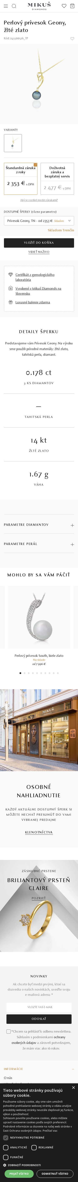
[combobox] (39, 220)
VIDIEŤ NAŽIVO (39, 252)
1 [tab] (20, 673)
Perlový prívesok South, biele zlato (39, 656)
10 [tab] (58, 673)
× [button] (73, 1087)
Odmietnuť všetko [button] (55, 1174)
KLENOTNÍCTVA (39, 832)
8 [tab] (49, 673)
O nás (8, 1078)
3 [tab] (28, 673)
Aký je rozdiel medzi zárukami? (39, 200)
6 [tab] (41, 673)
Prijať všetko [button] (19, 1174)
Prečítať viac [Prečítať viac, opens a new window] (50, 1130)
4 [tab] (33, 673)
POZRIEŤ (39, 898)
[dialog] (39, 1132)
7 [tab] (45, 673)
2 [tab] (24, 673)
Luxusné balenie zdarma (33, 302)
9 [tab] (53, 673)
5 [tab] (37, 673)
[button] (39, 1165)
